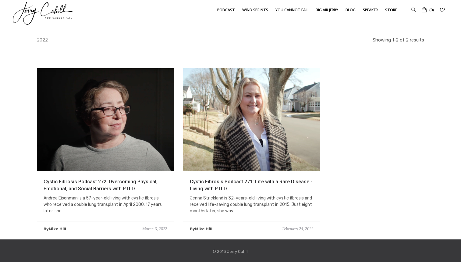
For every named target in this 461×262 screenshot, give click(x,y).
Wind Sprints (255, 10)
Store (391, 10)
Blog (351, 10)
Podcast (226, 10)
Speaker (370, 10)
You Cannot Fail (291, 10)
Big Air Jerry (327, 10)
